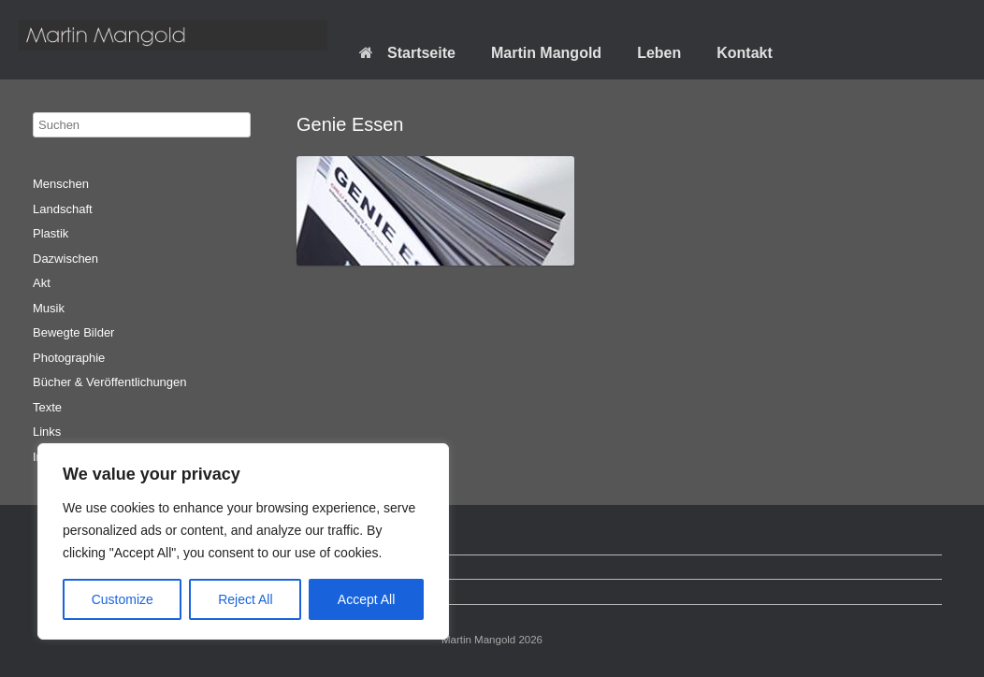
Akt (42, 283)
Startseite (407, 53)
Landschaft (63, 209)
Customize (122, 599)
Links (47, 432)
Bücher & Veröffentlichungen (110, 382)
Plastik (50, 233)
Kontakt (744, 53)
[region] (243, 541)
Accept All (366, 599)
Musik (49, 308)
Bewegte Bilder (73, 332)
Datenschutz (75, 567)
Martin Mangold (546, 53)
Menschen (61, 184)
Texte (47, 407)
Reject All (245, 599)
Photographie (69, 358)
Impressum (72, 591)
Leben (659, 53)
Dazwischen (65, 259)
